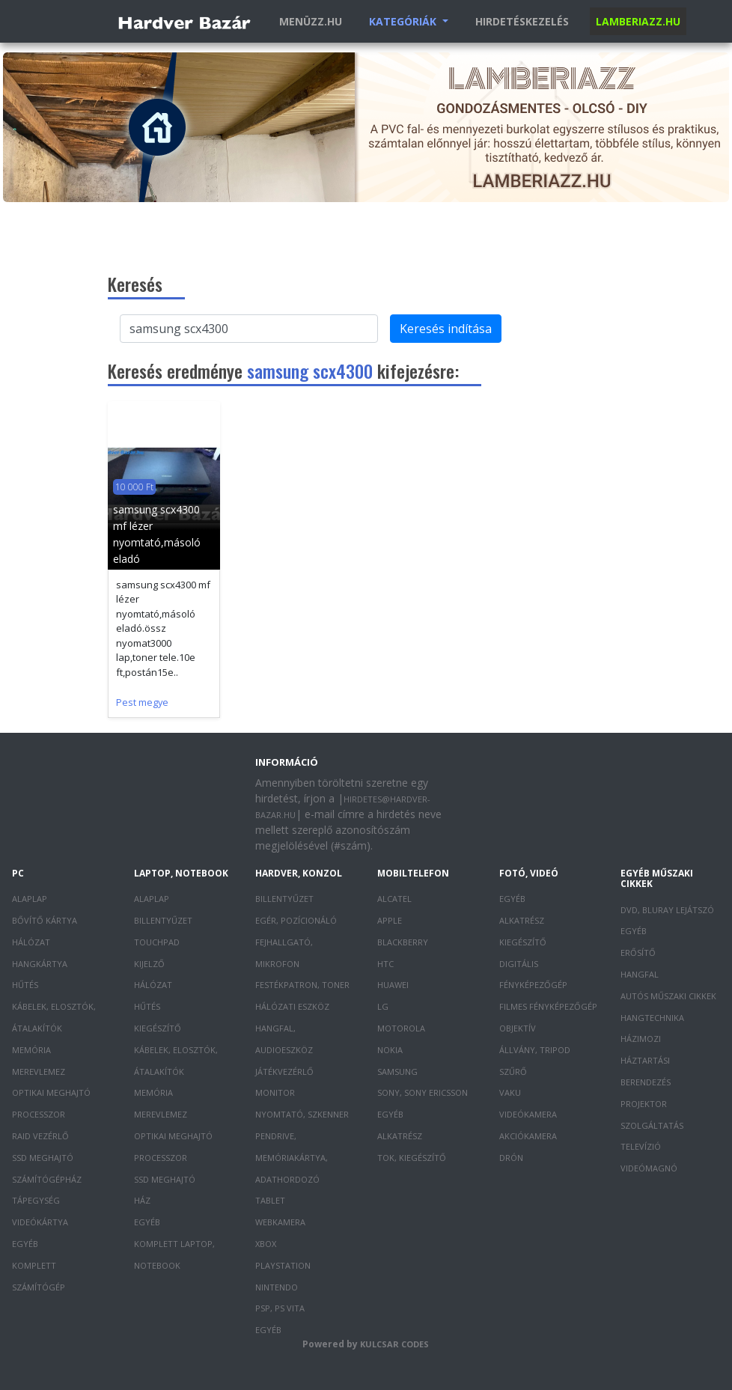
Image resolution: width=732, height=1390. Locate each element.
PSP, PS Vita (280, 1308)
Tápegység (36, 1200)
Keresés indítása (446, 328)
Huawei (393, 984)
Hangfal (639, 974)
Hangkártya (39, 963)
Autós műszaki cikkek (668, 996)
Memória (31, 1049)
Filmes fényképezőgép (548, 1006)
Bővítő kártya (44, 920)
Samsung (397, 1071)
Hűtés (25, 984)
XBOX (265, 1243)
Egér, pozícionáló (296, 920)
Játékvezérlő (284, 1071)
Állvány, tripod (534, 1049)
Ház (142, 1200)
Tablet (270, 1200)
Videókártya (40, 1222)
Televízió (640, 1146)
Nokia (390, 1049)
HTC (385, 963)
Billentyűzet (163, 920)
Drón (511, 1157)
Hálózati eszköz (292, 1006)
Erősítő (638, 952)
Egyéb (25, 1243)
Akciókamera (528, 1135)
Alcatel (394, 898)
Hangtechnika (652, 1017)
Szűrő (513, 1071)
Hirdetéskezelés (522, 21)
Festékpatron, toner (302, 984)
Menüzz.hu (310, 21)
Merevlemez (38, 1071)
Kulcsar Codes (394, 1344)
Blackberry (402, 942)
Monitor (275, 1092)
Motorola (401, 1028)
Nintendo (276, 1287)
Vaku (510, 1092)
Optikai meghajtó (51, 1092)
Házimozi (640, 1038)
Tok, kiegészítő (411, 1157)
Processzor (38, 1114)
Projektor (643, 1103)
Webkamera (280, 1222)
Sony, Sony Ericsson (422, 1092)
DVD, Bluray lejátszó (667, 909)
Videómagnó (648, 1168)
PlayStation (283, 1265)
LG (382, 1006)
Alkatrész (399, 1135)
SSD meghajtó (42, 1157)
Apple (389, 920)
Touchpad (157, 942)
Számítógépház (47, 1179)
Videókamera (528, 1114)
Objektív (517, 1028)
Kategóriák (404, 21)
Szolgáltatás (651, 1125)
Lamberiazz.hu (638, 21)
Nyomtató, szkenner (302, 1114)
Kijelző (149, 963)
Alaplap (29, 898)
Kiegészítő (157, 1028)
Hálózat (31, 942)
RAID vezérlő (40, 1135)
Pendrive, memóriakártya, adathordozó (291, 1157)
